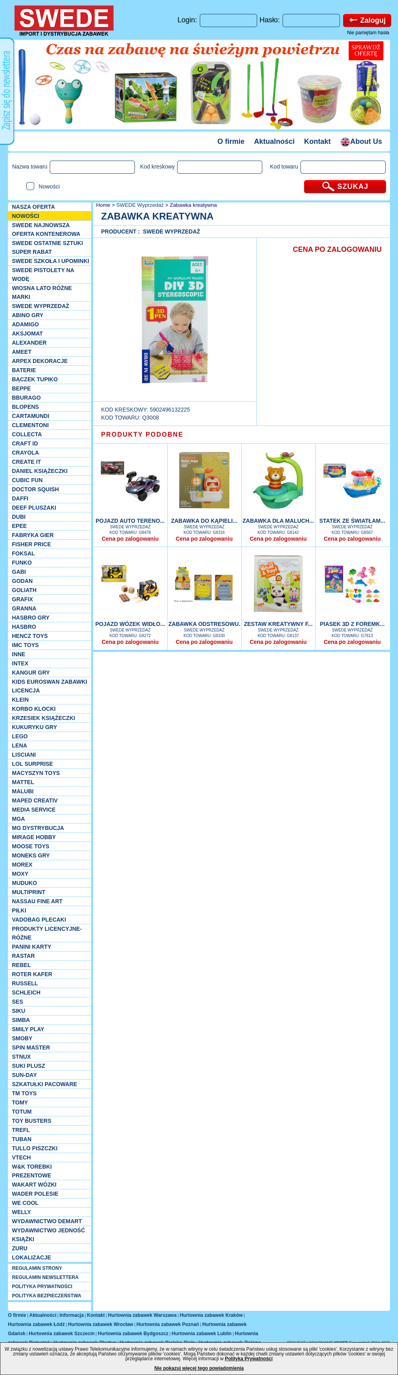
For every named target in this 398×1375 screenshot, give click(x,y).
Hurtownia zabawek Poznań (168, 1324)
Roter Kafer (32, 974)
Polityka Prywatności (249, 1358)
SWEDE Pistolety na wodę (43, 274)
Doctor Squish (35, 489)
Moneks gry (31, 855)
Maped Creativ (35, 800)
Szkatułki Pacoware (44, 1084)
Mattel (23, 782)
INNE (18, 654)
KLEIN (20, 699)
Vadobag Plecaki (39, 919)
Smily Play (28, 1029)
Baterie (24, 370)
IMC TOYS (25, 645)
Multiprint (28, 892)
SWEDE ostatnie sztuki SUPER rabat (47, 247)
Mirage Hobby (34, 837)
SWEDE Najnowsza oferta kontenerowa (46, 229)
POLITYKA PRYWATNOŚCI (42, 1286)
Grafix (22, 599)
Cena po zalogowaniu (129, 538)
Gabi (19, 572)
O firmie (230, 141)
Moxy (20, 874)
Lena (19, 745)
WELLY (21, 1212)
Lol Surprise (32, 764)
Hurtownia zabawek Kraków (211, 1315)
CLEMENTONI (30, 425)
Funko (22, 562)
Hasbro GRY (30, 617)
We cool (25, 1203)
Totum (22, 1111)
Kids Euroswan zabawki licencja (49, 686)
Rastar (23, 956)
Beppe (21, 388)
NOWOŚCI (25, 216)
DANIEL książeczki (40, 471)
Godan (22, 581)
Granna (24, 608)
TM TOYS (24, 1093)
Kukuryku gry (34, 727)
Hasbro (24, 627)
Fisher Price (31, 544)
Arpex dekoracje (40, 361)
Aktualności (274, 141)
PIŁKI (19, 910)
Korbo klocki (34, 709)
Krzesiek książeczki (43, 718)
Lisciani (24, 754)
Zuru (19, 1248)
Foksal (23, 553)
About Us (361, 141)
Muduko (24, 883)
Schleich (26, 992)
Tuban (21, 1139)
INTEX (20, 663)
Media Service (34, 809)
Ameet (21, 352)
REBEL (21, 965)
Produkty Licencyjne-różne (47, 933)
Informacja (72, 1315)
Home (102, 205)
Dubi (18, 517)
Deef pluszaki (34, 507)
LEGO (20, 736)
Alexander (29, 342)
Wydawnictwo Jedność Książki (48, 1234)
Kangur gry (31, 672)
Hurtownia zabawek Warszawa (142, 1315)
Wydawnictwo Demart (47, 1221)
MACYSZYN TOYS (36, 773)
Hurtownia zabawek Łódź (36, 1324)
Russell (25, 983)
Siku (18, 1011)
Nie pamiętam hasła (368, 32)
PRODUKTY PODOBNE (142, 434)
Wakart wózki (34, 1184)
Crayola (25, 452)
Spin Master (31, 1047)
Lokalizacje (31, 1257)
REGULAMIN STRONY (37, 1268)
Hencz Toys (30, 636)
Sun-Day (24, 1075)
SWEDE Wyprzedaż (40, 306)
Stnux (21, 1056)
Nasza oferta (33, 207)
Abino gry (27, 315)
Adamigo (25, 324)
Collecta (27, 434)
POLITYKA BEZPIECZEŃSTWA (46, 1296)
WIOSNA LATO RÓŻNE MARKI (42, 292)
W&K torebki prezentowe (32, 1171)
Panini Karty (31, 946)
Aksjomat (27, 333)
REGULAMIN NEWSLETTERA (45, 1277)
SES (17, 1001)
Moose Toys (30, 846)
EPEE (19, 526)
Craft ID (25, 443)
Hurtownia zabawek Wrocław (100, 1324)
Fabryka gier (33, 535)
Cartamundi (30, 416)
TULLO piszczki (34, 1148)
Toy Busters (31, 1121)
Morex (22, 864)
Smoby (22, 1038)
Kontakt (317, 141)
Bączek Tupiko (35, 379)
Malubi (22, 791)
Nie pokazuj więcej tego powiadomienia (199, 1368)
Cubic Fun (27, 480)
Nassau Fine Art (37, 901)
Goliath (24, 590)
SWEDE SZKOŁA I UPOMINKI (50, 261)
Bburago (26, 397)
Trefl (21, 1130)
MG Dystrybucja (38, 828)
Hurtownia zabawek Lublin (202, 1333)
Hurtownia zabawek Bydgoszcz (133, 1333)
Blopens (25, 407)
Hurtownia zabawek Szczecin (61, 1333)
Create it (26, 462)
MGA (18, 819)
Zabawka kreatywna (193, 205)
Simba (21, 1020)
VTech (21, 1157)
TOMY (20, 1102)
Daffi (20, 498)
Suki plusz (28, 1066)
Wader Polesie (35, 1194)
